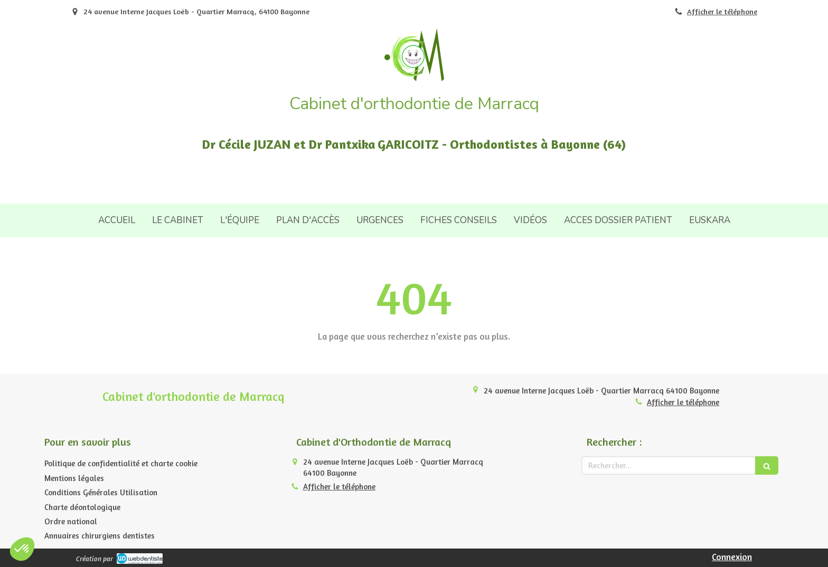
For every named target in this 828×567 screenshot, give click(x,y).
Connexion (732, 556)
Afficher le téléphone (722, 11)
